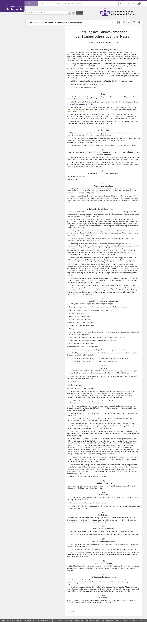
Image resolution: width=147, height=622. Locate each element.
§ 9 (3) (128, 376)
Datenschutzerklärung (92, 620)
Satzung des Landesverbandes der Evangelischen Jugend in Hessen (54, 22)
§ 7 (129, 278)
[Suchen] (79, 13)
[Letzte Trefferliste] (73, 13)
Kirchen (5, 620)
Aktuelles (131, 3)
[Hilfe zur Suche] (69, 13)
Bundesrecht (17, 620)
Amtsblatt (71, 3)
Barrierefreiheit (107, 620)
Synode (79, 3)
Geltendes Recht (31, 3)
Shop (122, 4)
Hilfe (116, 620)
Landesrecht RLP (44, 620)
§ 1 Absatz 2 (135, 200)
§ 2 (111, 310)
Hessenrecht (30, 620)
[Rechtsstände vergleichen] (113, 22)
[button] (138, 3)
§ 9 (130, 457)
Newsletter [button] (69, 620)
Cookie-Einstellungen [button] (127, 620)
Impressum (79, 620)
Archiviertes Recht (46, 3)
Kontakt (60, 620)
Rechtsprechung (60, 3)
